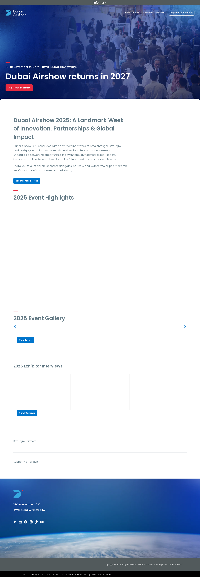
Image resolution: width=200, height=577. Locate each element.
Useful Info (130, 12)
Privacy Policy (37, 573)
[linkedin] (20, 521)
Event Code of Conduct (102, 573)
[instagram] (31, 521)
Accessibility (22, 573)
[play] (55, 229)
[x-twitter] (15, 521)
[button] (100, 2)
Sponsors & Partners (153, 12)
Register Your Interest (181, 12)
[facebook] (25, 521)
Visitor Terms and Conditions (75, 573)
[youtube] (42, 521)
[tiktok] (36, 521)
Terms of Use (52, 573)
